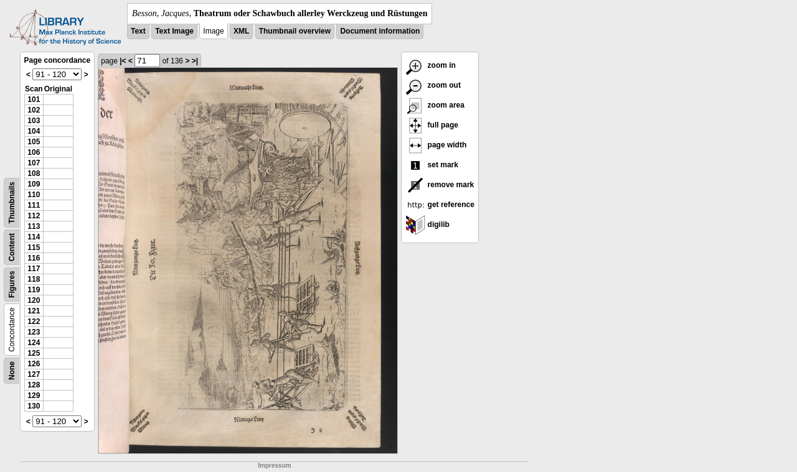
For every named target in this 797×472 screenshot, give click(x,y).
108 (33, 173)
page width (435, 145)
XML (241, 31)
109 (33, 184)
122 (33, 321)
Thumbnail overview (295, 31)
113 (33, 226)
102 (33, 110)
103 (33, 120)
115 (33, 247)
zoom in (430, 65)
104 (33, 131)
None (11, 370)
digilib (427, 224)
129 (33, 395)
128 (33, 385)
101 (33, 99)
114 (33, 237)
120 (33, 300)
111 (33, 205)
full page (431, 125)
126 (33, 363)
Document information (380, 31)
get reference (439, 204)
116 (33, 258)
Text (138, 31)
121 (33, 311)
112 (33, 215)
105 (33, 141)
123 (33, 332)
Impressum (274, 465)
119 (33, 289)
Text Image (174, 31)
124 (33, 342)
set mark (431, 164)
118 (33, 279)
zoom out (433, 85)
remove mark (439, 184)
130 (33, 406)
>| (195, 61)
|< (123, 61)
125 (33, 353)
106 (33, 152)
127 (33, 374)
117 (33, 268)
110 (33, 194)
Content (11, 247)
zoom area (435, 105)
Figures (11, 284)
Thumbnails (11, 202)
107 (33, 163)
